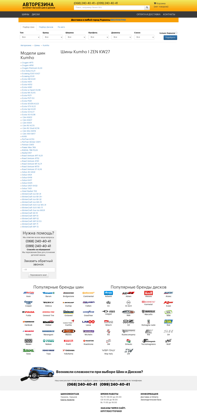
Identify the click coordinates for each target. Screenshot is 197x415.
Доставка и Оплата (149, 397)
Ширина (70, 33)
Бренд (46, 33)
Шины (25, 14)
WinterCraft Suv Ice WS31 (33, 210)
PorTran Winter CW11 (31, 142)
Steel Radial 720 (29, 191)
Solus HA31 (27, 175)
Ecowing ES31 (28, 76)
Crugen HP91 (28, 65)
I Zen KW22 (27, 117)
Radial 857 (27, 153)
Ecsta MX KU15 (28, 93)
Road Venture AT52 (30, 158)
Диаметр (115, 33)
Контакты (169, 14)
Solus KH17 (27, 180)
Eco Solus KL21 (28, 71)
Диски (36, 14)
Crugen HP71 (27, 63)
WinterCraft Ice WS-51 (32, 202)
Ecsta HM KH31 (29, 79)
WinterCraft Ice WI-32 (31, 199)
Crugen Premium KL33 (32, 68)
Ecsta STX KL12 (29, 106)
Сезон (137, 33)
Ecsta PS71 (27, 96)
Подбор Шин (28, 27)
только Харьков (168, 33)
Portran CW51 (28, 145)
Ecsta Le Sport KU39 (31, 90)
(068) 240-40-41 (84, 3)
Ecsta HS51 (27, 82)
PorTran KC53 (28, 139)
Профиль (92, 33)
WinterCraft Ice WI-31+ (32, 197)
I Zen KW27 (27, 120)
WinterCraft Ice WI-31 (31, 194)
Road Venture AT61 (30, 161)
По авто (61, 27)
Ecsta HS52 (27, 85)
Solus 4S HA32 (28, 172)
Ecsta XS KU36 (28, 115)
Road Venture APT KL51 (32, 156)
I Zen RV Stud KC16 (30, 128)
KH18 (24, 137)
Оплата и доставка (148, 14)
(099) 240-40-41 (107, 3)
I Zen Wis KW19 (29, 131)
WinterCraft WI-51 (30, 213)
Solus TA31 (27, 189)
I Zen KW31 (27, 123)
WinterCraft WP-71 (30, 224)
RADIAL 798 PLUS (30, 150)
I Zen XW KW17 (28, 134)
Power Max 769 (29, 147)
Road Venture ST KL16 (32, 169)
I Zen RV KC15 (28, 126)
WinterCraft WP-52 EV (32, 221)
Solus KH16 (27, 178)
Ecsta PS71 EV (28, 98)
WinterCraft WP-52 (30, 219)
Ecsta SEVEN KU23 (30, 104)
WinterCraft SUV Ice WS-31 (34, 205)
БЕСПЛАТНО (118, 20)
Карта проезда (67, 400)
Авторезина (38, 4)
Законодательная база (151, 400)
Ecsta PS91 (27, 101)
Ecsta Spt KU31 (29, 109)
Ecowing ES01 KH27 (31, 74)
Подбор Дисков (46, 27)
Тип (22, 33)
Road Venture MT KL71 (32, 164)
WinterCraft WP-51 (30, 216)
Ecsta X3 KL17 (28, 112)
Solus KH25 (27, 183)
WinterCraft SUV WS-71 (32, 208)
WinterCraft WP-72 (30, 227)
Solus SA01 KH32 (29, 186)
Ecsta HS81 (27, 87)
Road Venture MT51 (30, 167)
